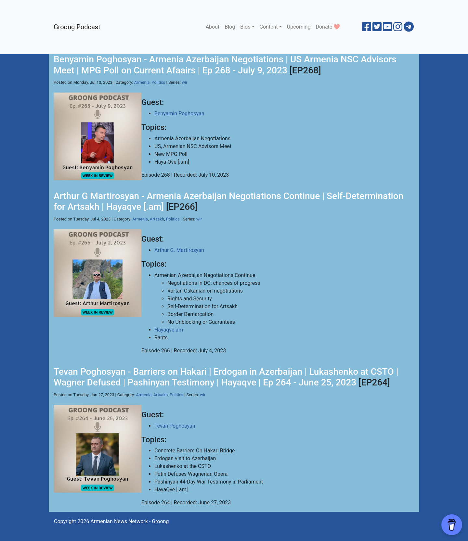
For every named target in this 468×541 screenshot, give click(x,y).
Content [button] (269, 27)
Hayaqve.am (168, 330)
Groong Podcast (77, 27)
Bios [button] (245, 27)
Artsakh (157, 219)
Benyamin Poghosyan (179, 113)
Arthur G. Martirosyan (179, 250)
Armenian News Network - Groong (129, 521)
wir (184, 82)
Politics (158, 82)
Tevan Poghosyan (174, 426)
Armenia (142, 82)
